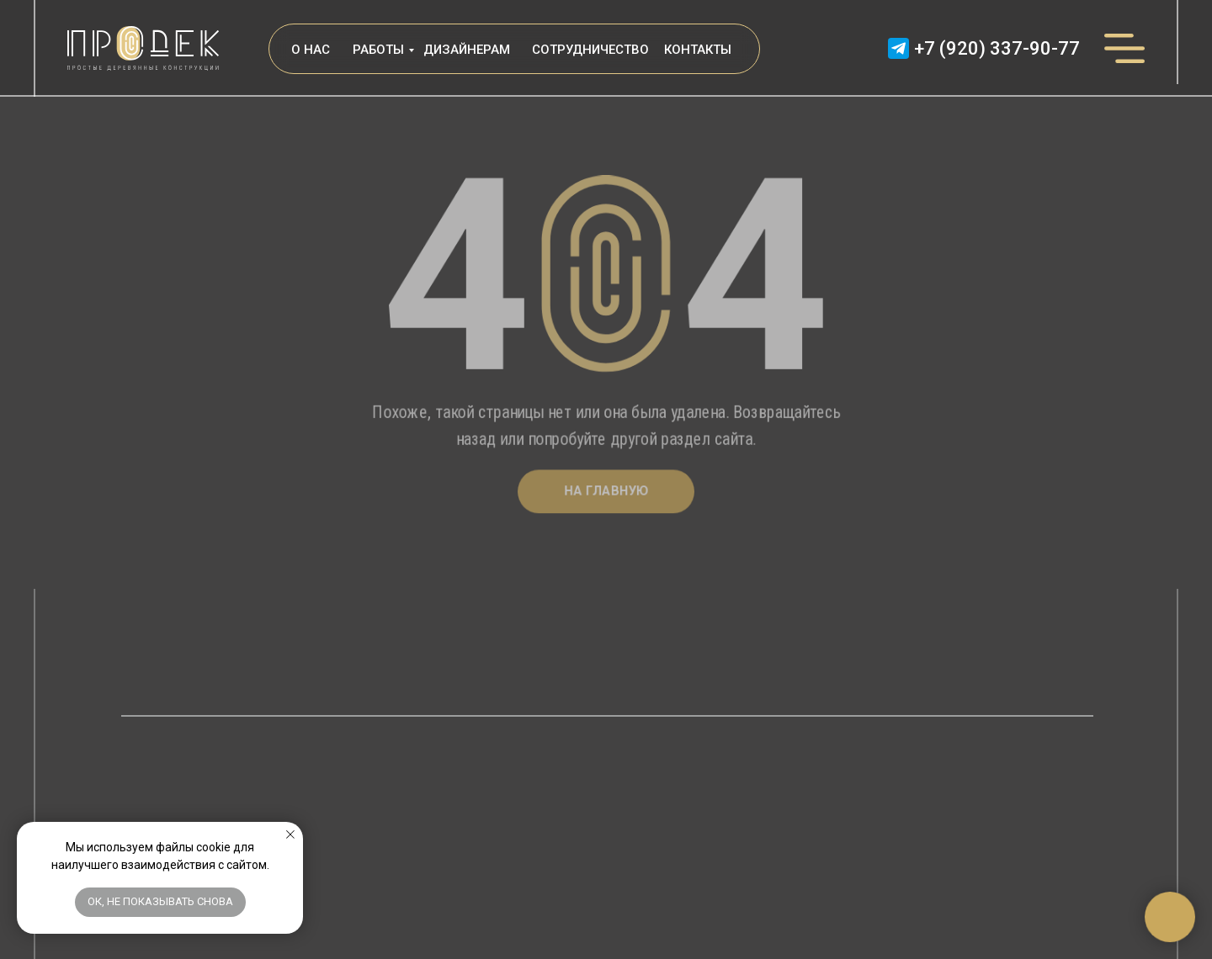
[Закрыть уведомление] (290, 834)
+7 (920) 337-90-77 (997, 49)
